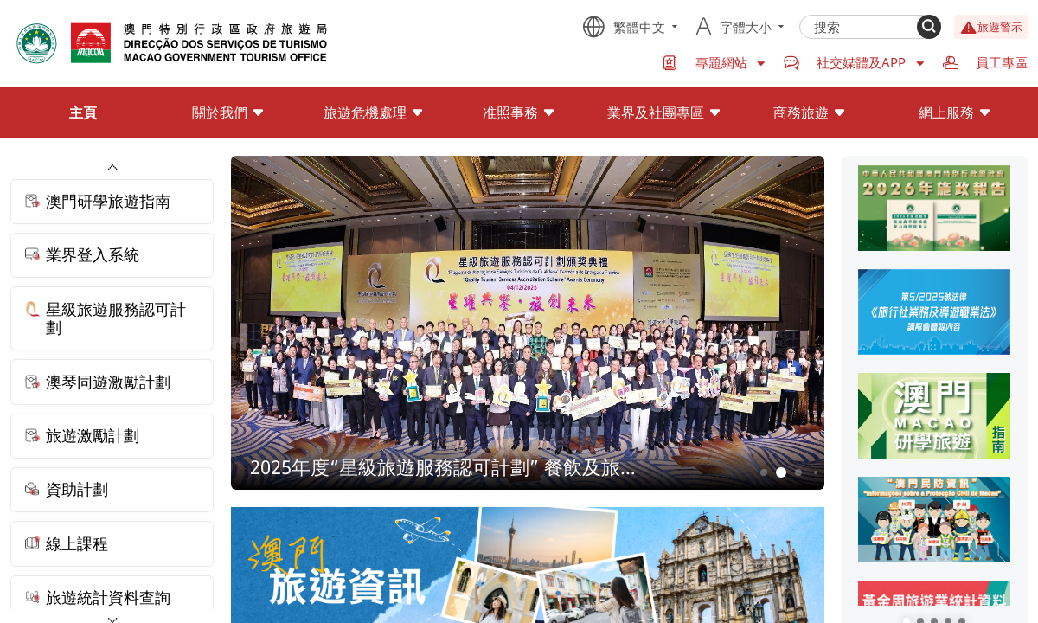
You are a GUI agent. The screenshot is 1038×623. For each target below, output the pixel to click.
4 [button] (816, 472)
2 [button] (781, 473)
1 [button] (763, 472)
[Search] (929, 27)
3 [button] (798, 472)
